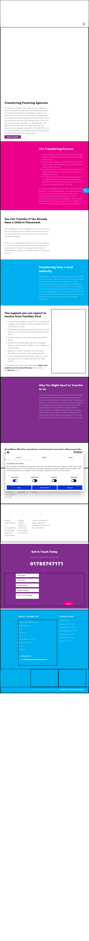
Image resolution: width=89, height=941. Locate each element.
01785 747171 (26, 656)
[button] (86, 190)
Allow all (70, 487)
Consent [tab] (18, 457)
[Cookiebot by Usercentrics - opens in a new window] (74, 452)
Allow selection (44, 487)
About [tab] (70, 457)
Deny (19, 487)
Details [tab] (44, 457)
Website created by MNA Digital (72, 689)
